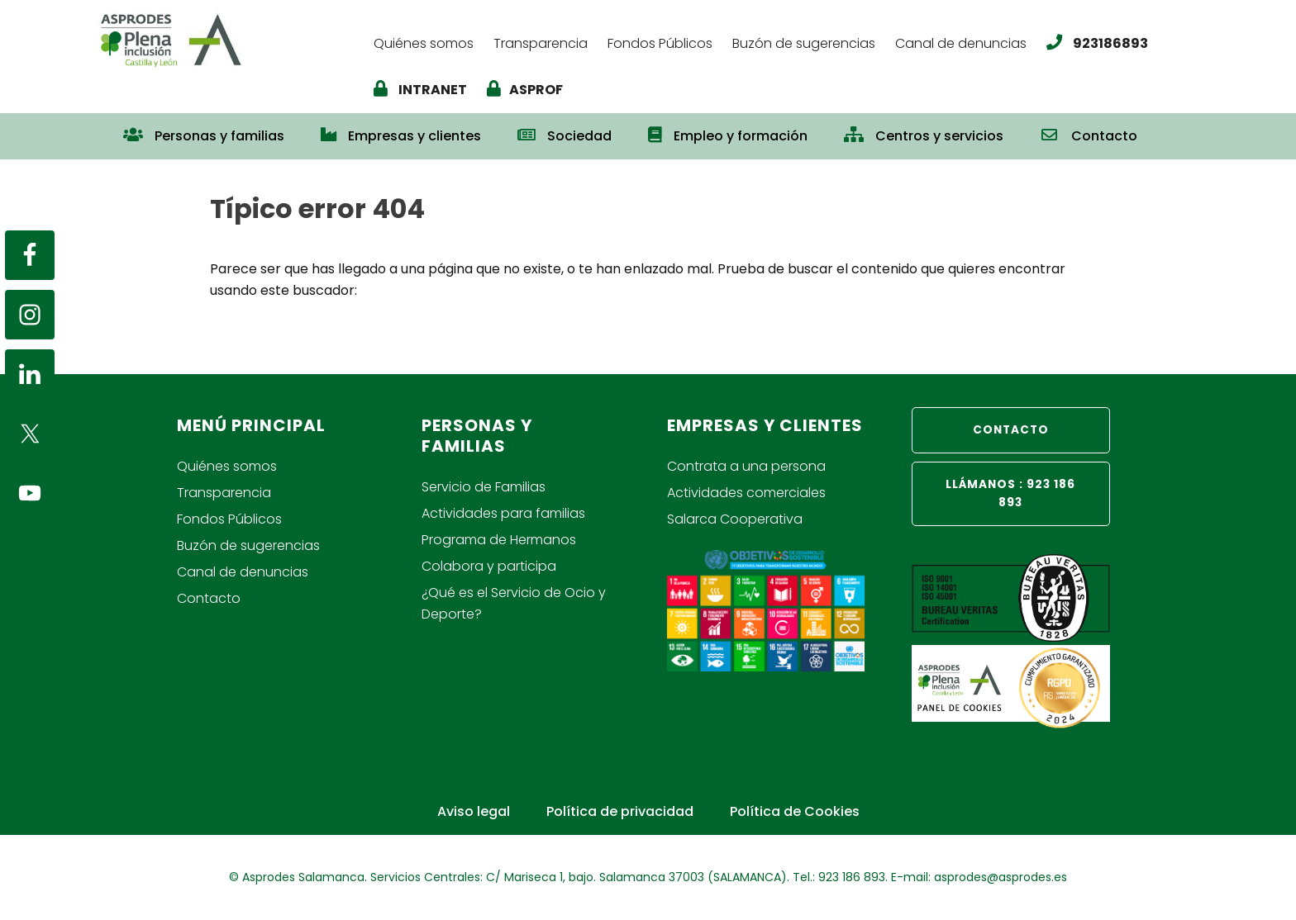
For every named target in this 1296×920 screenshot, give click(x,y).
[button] (1173, 128)
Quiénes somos (227, 466)
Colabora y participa (489, 566)
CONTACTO (1011, 430)
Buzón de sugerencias (248, 545)
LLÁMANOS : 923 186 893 (1010, 493)
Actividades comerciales (746, 492)
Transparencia (224, 492)
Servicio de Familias (484, 486)
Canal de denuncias (242, 571)
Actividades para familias (503, 513)
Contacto (209, 598)
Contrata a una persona (746, 466)
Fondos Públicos (229, 519)
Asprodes (224, 39)
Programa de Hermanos (499, 539)
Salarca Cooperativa (735, 519)
